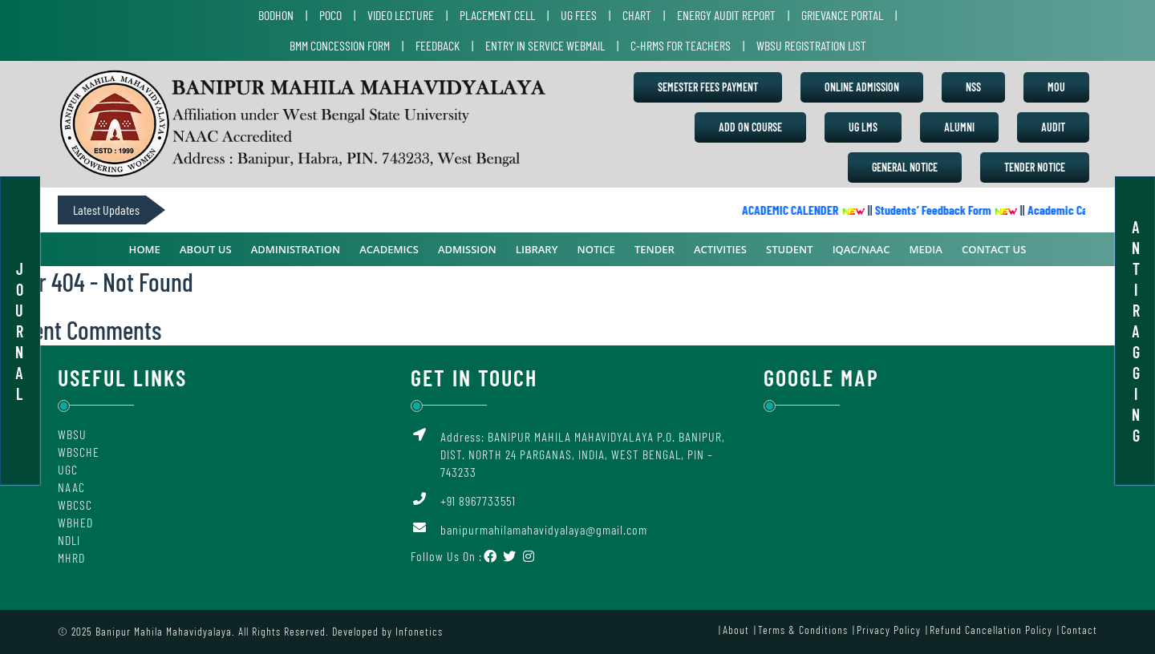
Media (926, 249)
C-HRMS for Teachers (680, 45)
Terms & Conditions (803, 629)
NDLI (69, 539)
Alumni (959, 127)
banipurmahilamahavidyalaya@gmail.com (543, 529)
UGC (68, 469)
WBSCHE (78, 451)
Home (144, 249)
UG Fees (579, 14)
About (736, 629)
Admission (467, 249)
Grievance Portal (842, 14)
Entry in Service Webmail (545, 45)
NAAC (71, 487)
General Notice (905, 167)
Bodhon (276, 14)
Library (537, 249)
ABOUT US (206, 249)
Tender (654, 249)
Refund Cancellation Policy (991, 629)
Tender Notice (1034, 167)
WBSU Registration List (811, 45)
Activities (720, 249)
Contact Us (994, 249)
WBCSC (75, 504)
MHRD (71, 557)
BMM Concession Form (340, 45)
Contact (1079, 629)
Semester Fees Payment (708, 87)
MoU (1056, 87)
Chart (636, 14)
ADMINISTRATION (295, 249)
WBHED (75, 522)
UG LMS (863, 127)
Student (789, 249)
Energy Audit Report (726, 14)
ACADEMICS (389, 249)
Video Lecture (400, 14)
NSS (973, 87)
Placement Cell (497, 14)
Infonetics (419, 631)
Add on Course (750, 127)
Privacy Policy (889, 629)
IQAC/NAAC (861, 249)
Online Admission (862, 87)
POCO (330, 14)
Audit (1053, 127)
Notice (596, 249)
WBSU (72, 434)
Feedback (437, 45)
